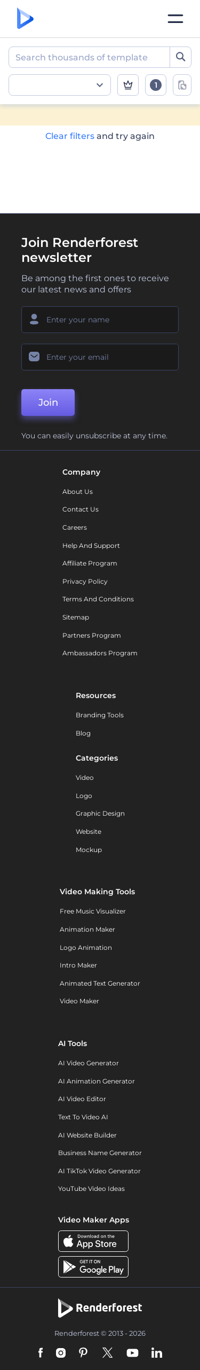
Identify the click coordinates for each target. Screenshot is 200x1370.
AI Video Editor (82, 1099)
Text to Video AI (83, 1117)
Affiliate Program (89, 563)
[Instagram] (61, 1353)
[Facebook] (40, 1353)
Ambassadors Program (100, 653)
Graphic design (100, 813)
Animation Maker (87, 929)
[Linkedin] (156, 1353)
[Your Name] (100, 319)
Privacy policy (85, 581)
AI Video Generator (88, 1063)
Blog (83, 733)
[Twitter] (107, 1353)
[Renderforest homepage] (25, 18)
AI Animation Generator (96, 1081)
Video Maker (79, 1001)
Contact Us (80, 509)
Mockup (89, 850)
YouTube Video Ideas (91, 1189)
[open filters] (155, 85)
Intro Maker (78, 965)
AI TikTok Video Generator (99, 1171)
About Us (77, 491)
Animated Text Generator (100, 983)
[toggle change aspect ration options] (182, 85)
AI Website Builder (87, 1135)
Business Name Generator (100, 1153)
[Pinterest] (83, 1353)
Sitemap (75, 617)
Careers (74, 527)
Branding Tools (100, 715)
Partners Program (91, 635)
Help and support (91, 545)
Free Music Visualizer (93, 911)
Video (85, 777)
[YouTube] (132, 1353)
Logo (84, 796)
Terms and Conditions (98, 599)
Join (48, 402)
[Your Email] (100, 357)
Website (88, 831)
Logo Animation (86, 947)
